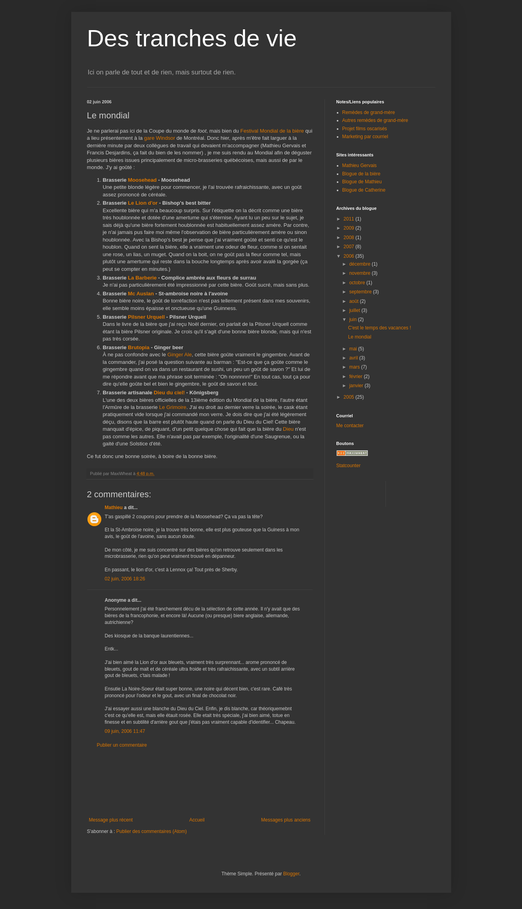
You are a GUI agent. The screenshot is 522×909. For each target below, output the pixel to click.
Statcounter (348, 465)
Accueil (197, 820)
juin (353, 319)
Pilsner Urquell (146, 317)
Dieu (288, 429)
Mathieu (114, 507)
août (354, 301)
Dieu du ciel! (169, 393)
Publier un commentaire (122, 745)
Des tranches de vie (192, 38)
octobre (357, 282)
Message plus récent (111, 820)
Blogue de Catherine (363, 190)
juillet (355, 310)
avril (354, 358)
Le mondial (359, 337)
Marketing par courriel (365, 136)
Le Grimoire (172, 407)
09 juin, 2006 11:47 (125, 731)
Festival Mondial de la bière (272, 131)
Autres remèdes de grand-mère (375, 120)
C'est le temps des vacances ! (379, 328)
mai (353, 349)
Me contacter (350, 425)
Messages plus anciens (286, 820)
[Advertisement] (199, 782)
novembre (360, 273)
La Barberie (142, 278)
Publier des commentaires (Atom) (151, 831)
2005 (349, 397)
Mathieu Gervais (359, 165)
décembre (360, 264)
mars (355, 367)
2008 (349, 237)
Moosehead (142, 180)
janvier (356, 385)
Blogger (291, 874)
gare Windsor (159, 138)
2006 (349, 256)
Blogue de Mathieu (362, 181)
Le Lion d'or (143, 203)
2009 (349, 228)
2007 (349, 246)
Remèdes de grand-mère (368, 112)
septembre (361, 292)
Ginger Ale (179, 355)
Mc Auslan (141, 294)
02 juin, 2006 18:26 (125, 579)
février (356, 376)
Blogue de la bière (361, 174)
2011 (349, 219)
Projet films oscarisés (364, 128)
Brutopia (138, 347)
